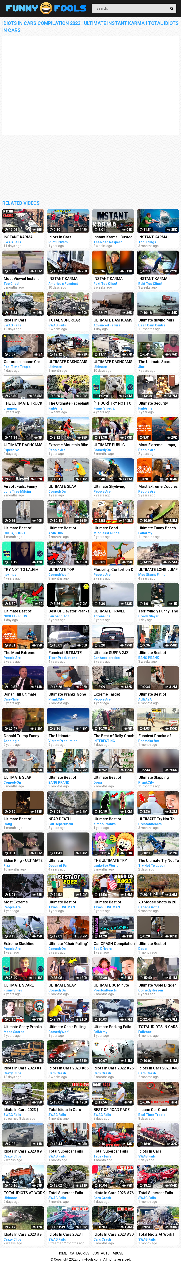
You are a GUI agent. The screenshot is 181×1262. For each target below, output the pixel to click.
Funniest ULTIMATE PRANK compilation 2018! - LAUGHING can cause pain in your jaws (69, 653)
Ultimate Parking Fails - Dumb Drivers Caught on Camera (114, 1027)
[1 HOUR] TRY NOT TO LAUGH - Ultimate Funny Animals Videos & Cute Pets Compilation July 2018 (114, 403)
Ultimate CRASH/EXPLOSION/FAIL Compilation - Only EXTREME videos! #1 (70, 861)
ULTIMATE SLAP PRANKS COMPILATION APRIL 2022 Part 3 (68, 487)
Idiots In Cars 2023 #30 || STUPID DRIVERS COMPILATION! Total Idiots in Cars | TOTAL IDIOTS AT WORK (114, 1235)
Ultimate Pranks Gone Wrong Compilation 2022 (67, 694)
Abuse (118, 1253)
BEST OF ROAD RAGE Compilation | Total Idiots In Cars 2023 (112, 1110)
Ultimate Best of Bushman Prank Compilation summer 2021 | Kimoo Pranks (112, 819)
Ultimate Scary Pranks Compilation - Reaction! (24, 1027)
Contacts (101, 1253)
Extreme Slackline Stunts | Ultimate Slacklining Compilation (24, 944)
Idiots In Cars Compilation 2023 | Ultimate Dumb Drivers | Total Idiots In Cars (24, 320)
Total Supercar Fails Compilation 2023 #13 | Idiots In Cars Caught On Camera (69, 1151)
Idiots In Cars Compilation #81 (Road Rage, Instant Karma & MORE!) (69, 237)
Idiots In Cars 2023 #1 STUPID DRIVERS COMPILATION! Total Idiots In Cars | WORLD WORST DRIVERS (23, 1068)
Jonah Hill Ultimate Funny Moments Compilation (20, 694)
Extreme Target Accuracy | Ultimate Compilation (110, 694)
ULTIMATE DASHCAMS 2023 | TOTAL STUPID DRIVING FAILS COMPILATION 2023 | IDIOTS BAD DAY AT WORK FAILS (68, 362)
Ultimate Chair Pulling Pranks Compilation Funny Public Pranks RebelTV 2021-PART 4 (67, 1027)
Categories (79, 1253)
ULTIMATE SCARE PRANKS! (19, 985)
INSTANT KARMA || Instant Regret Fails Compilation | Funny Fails (111, 279)
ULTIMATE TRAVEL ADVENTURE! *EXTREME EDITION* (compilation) (111, 611)
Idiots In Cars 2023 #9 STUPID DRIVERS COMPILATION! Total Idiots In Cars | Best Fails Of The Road (23, 1151)
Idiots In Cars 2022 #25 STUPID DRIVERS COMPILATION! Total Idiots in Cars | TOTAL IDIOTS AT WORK (114, 1068)
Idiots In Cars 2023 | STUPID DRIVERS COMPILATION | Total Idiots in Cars (67, 1235)
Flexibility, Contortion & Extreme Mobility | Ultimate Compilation (113, 570)
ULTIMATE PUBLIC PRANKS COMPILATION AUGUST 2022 (113, 445)
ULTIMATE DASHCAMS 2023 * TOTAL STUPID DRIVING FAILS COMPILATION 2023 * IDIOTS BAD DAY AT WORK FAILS (113, 362)
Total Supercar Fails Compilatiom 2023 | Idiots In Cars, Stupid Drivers (66, 1193)
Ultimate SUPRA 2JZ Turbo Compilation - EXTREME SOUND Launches (111, 653)
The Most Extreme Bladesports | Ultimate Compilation (23, 653)
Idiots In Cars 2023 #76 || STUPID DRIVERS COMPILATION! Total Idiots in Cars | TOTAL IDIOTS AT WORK (114, 1193)
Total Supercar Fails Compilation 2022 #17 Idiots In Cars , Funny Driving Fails (113, 1151)
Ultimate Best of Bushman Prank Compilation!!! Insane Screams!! (22, 611)
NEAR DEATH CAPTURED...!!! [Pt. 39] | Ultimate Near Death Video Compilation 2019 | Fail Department (69, 819)
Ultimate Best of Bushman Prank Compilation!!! (18, 528)
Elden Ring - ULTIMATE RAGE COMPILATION (23, 861)
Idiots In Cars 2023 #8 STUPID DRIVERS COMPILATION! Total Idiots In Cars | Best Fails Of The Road (23, 1235)
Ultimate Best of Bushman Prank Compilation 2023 (109, 778)
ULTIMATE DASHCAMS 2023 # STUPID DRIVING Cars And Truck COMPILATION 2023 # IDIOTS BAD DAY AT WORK (114, 320)
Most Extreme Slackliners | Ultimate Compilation (22, 902)
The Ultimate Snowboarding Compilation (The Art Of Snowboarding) (69, 736)
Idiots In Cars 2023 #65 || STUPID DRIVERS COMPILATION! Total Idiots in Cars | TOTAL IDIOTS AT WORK (69, 1068)
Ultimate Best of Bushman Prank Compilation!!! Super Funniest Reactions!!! (67, 778)
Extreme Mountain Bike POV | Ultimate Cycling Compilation (68, 445)
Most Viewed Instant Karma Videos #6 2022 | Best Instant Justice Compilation (24, 279)
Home (62, 1253)
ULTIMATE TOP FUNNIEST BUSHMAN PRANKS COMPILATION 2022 (68, 570)
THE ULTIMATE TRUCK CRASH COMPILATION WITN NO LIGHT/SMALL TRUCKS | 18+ (24, 403)
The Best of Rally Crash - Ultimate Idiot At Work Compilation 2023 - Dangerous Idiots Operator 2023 (114, 736)
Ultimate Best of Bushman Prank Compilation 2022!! (65, 528)
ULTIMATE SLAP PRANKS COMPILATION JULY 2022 (68, 985)
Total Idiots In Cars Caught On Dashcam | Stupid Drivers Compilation (67, 1110)
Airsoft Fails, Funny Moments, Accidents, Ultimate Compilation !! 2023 (23, 487)
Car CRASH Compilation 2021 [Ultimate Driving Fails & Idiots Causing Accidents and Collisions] (114, 944)
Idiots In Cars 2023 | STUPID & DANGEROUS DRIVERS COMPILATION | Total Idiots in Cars (24, 1110)
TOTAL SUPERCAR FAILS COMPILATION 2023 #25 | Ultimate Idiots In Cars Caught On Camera (67, 320)
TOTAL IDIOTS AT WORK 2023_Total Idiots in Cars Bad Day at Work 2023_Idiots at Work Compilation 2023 (24, 1193)
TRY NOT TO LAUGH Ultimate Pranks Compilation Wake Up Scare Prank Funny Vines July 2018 (22, 570)
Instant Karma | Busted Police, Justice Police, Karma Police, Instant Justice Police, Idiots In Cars (114, 237)
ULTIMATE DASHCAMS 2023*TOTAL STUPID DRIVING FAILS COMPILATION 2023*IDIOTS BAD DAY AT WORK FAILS (23, 445)
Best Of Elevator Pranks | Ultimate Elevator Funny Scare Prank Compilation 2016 (69, 611)
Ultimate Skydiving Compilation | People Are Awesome (111, 487)
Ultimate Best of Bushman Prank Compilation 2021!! (110, 902)
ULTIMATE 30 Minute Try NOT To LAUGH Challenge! (111, 985)
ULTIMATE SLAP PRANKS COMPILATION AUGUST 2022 (23, 778)
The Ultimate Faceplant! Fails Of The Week (69, 403)
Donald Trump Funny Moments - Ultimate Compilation (21, 736)
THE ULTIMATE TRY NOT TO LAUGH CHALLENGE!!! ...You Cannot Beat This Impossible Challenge (112, 861)
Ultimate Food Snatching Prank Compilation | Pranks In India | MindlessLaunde (113, 528)
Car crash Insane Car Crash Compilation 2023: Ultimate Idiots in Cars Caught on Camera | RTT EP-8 (23, 362)
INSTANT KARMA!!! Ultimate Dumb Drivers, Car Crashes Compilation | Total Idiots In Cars (23, 237)
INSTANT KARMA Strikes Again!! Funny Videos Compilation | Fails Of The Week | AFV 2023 (69, 279)
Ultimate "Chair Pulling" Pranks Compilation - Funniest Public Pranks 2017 (69, 944)
